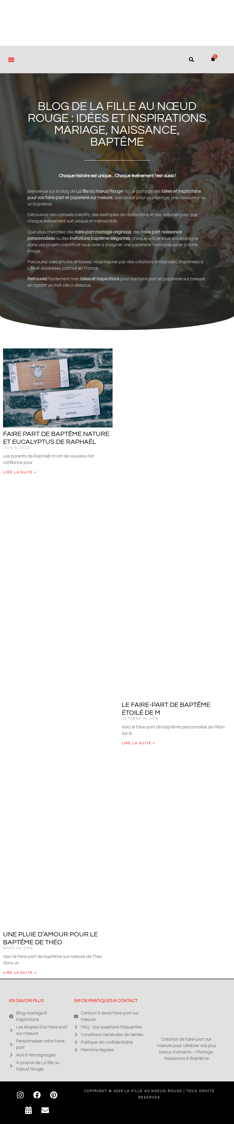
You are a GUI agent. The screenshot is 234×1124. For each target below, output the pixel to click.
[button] (11, 59)
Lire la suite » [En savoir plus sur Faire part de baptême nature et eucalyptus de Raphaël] (20, 472)
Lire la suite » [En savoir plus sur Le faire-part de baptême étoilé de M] (138, 743)
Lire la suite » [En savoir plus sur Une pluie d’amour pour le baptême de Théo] (20, 972)
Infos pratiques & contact (106, 1000)
